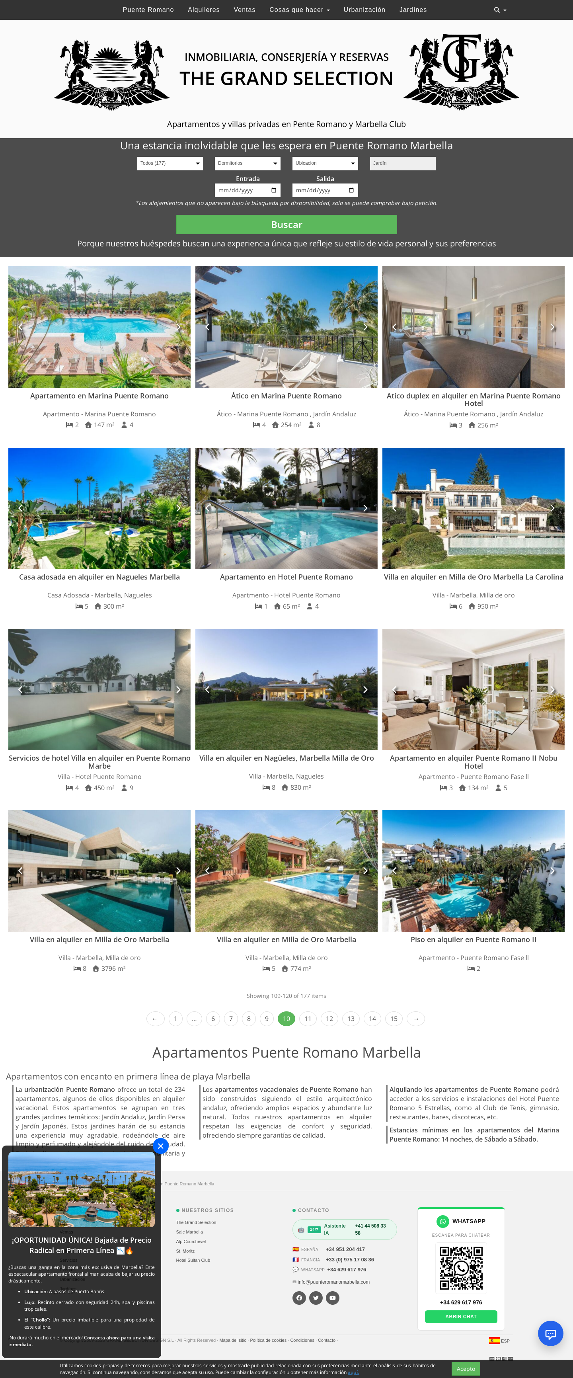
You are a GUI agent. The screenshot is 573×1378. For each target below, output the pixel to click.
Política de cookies (269, 1340)
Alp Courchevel (191, 1241)
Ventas (244, 9)
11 (308, 1018)
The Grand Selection (196, 1222)
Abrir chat (461, 1316)
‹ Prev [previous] (155, 1018)
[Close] (161, 1146)
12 (329, 1018)
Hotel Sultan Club (193, 1260)
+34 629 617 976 (346, 1270)
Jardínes (413, 9)
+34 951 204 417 (345, 1249)
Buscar (286, 224)
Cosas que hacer (299, 9)
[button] (21, 327)
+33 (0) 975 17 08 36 (350, 1260)
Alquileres (204, 9)
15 (394, 1018)
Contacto (327, 1340)
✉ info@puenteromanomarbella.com (331, 1282)
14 (372, 1018)
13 (351, 1018)
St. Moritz (185, 1251)
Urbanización (365, 9)
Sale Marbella (189, 1232)
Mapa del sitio (233, 1340)
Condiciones (303, 1340)
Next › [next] (416, 1018)
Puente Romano (148, 9)
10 (286, 1018)
